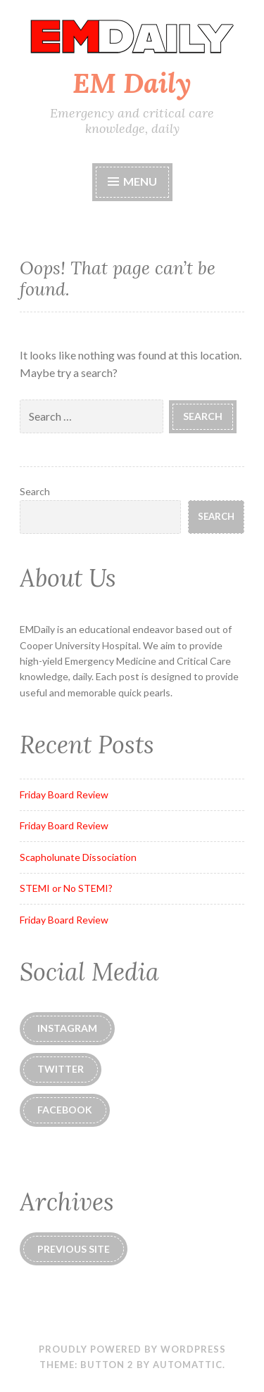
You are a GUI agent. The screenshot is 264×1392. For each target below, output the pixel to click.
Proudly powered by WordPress (132, 1349)
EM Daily (132, 83)
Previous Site (73, 1249)
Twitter (60, 1069)
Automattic (187, 1364)
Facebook (64, 1110)
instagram (67, 1028)
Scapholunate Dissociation (78, 857)
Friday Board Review (64, 794)
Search (35, 491)
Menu (132, 181)
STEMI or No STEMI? (66, 888)
